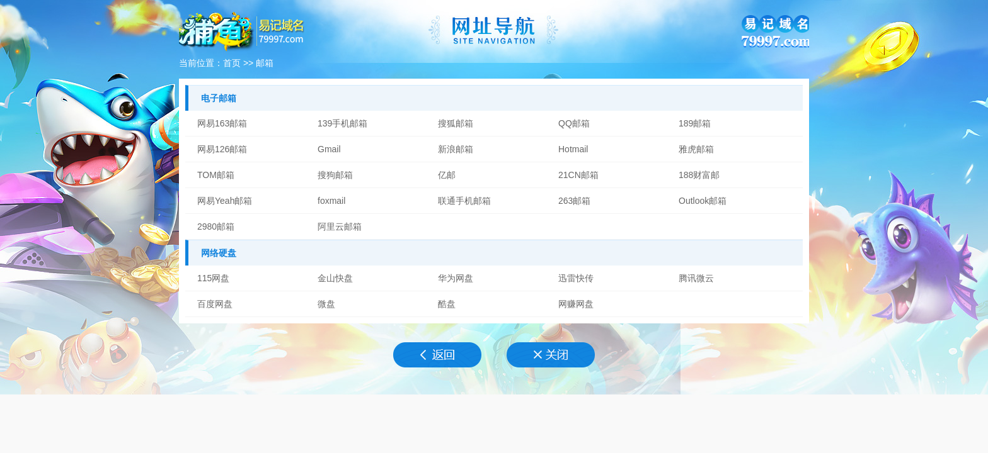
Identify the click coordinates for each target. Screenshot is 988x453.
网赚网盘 (576, 304)
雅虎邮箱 (696, 149)
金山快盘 (335, 278)
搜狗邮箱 (335, 175)
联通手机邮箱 (464, 201)
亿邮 (447, 175)
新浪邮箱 (455, 149)
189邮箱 (695, 123)
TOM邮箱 (215, 175)
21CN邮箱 (578, 175)
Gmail (329, 149)
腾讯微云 (696, 278)
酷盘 (447, 304)
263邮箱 (574, 201)
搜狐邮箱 (455, 123)
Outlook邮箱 (703, 201)
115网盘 (213, 278)
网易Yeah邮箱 (224, 201)
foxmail (331, 201)
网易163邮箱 (222, 123)
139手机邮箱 (342, 123)
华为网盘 (455, 278)
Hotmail (573, 149)
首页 (232, 63)
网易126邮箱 (222, 149)
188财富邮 (699, 175)
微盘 (326, 304)
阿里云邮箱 (340, 226)
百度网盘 (215, 304)
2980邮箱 (215, 226)
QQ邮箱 (574, 123)
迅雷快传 (576, 278)
